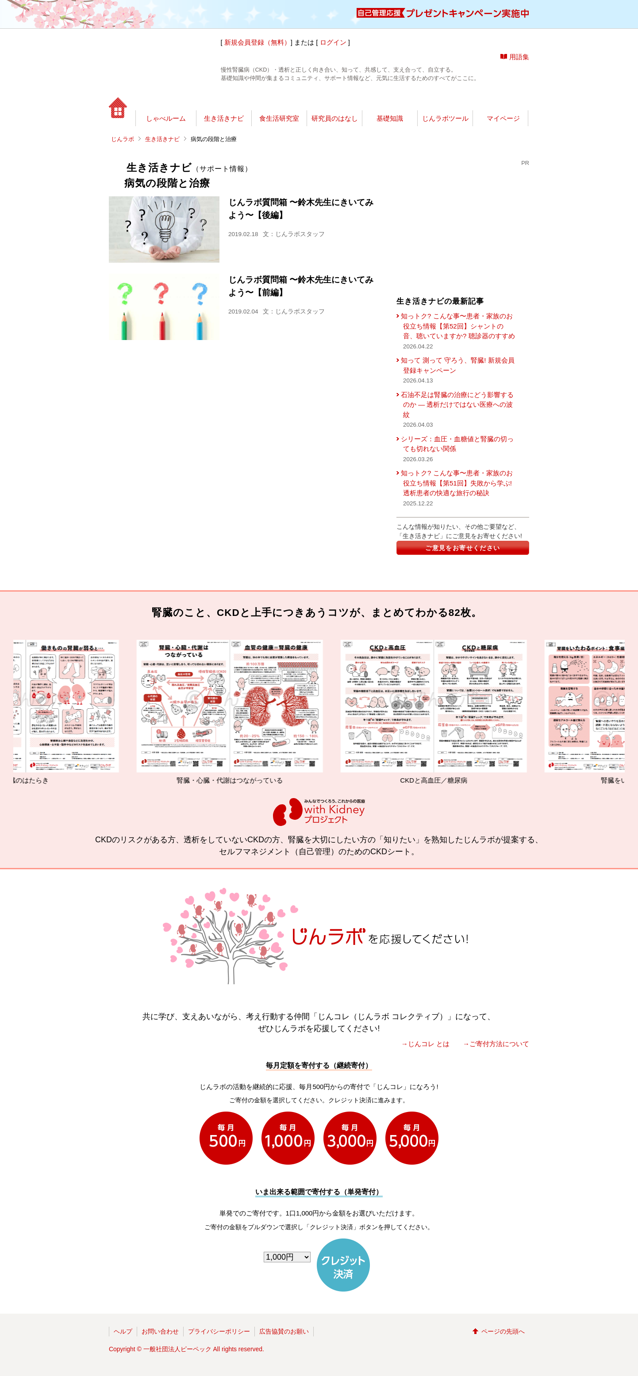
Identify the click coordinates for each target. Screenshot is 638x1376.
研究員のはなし (334, 118)
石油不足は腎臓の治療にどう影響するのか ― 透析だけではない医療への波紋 (457, 404)
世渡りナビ (169, 99)
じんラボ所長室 (254, 99)
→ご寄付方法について (496, 1043)
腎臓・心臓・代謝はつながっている (243, 712)
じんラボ (122, 139)
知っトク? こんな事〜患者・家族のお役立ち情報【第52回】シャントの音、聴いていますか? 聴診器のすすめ (458, 326)
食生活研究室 (279, 118)
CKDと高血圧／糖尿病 (447, 712)
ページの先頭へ (503, 1331)
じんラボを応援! (487, 99)
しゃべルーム (166, 118)
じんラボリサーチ (334, 99)
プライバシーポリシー (219, 1331)
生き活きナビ (224, 118)
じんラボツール (445, 118)
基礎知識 (390, 118)
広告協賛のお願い (284, 1331)
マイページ (503, 118)
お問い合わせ (160, 1331)
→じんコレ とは (425, 1043)
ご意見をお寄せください (462, 547)
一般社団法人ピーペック (177, 1349)
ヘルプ (123, 1331)
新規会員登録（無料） (257, 42)
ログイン (333, 42)
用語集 (519, 57)
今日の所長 (402, 99)
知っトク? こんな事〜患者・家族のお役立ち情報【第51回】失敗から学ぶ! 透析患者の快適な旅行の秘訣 (457, 483)
